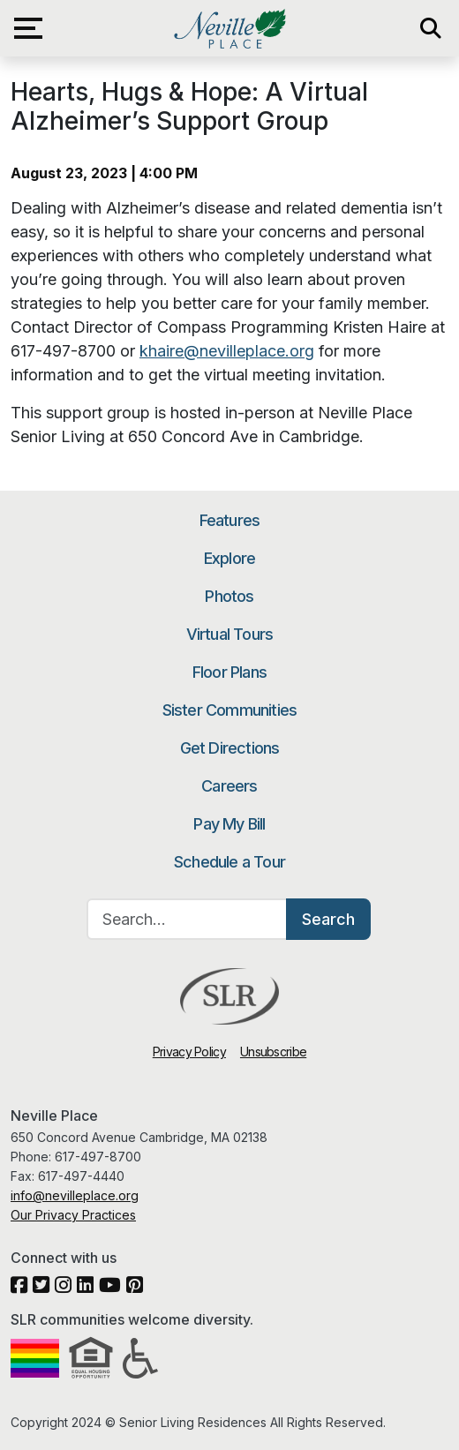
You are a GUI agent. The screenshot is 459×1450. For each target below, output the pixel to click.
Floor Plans (229, 672)
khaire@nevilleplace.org (226, 351)
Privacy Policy (189, 1051)
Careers (229, 786)
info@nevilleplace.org (75, 1195)
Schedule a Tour (229, 862)
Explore (229, 558)
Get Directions (230, 748)
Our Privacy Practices (73, 1214)
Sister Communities (229, 710)
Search (328, 919)
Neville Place (229, 28)
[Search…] (187, 919)
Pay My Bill (229, 824)
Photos (229, 596)
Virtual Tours (230, 634)
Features (229, 520)
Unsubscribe (273, 1051)
